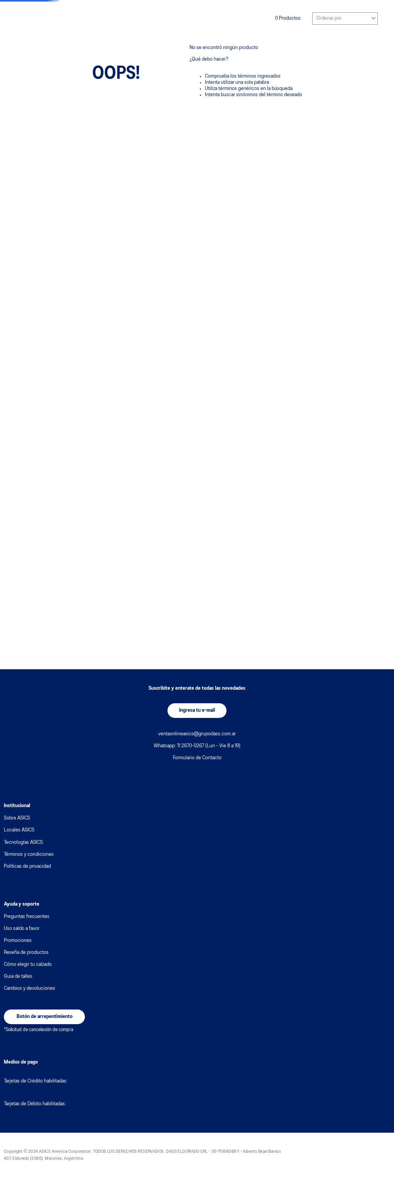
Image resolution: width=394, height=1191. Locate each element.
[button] (197, 710)
